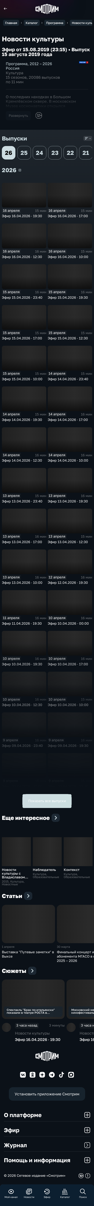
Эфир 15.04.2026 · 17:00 (22, 338)
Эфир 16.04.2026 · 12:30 (22, 257)
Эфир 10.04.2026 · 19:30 (22, 664)
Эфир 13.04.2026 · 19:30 (68, 501)
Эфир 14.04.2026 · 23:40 (68, 379)
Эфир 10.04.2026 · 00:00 (68, 623)
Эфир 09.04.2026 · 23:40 (22, 746)
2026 (19, 170)
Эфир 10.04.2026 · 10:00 (68, 705)
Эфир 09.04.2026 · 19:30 (68, 746)
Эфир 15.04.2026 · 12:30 (68, 338)
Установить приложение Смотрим (47, 1094)
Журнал (47, 1145)
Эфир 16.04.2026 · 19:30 (22, 216)
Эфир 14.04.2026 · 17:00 (68, 420)
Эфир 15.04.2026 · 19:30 (68, 297)
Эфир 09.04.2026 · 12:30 (68, 786)
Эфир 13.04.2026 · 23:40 (22, 501)
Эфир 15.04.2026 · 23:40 (22, 297)
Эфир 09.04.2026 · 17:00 (22, 786)
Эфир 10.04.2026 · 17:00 (68, 664)
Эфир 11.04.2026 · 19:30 (22, 623)
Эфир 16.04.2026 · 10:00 (68, 257)
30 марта (63, 946)
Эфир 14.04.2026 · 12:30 (22, 460)
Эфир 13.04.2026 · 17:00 (22, 542)
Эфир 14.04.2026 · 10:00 (68, 460)
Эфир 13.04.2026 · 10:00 (22, 583)
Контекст (72, 870)
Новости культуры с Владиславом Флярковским (13, 875)
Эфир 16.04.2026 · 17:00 (68, 216)
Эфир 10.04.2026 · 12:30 (22, 705)
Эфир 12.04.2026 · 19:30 (68, 583)
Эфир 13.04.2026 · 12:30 (68, 542)
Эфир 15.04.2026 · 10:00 (22, 379)
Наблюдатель (44, 870)
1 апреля (8, 946)
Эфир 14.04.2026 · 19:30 (22, 420)
